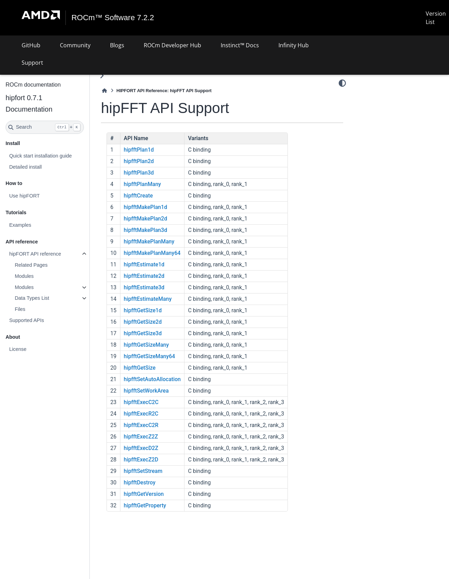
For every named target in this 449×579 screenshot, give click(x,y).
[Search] (45, 127)
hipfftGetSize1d (143, 310)
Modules (24, 276)
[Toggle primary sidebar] (101, 75)
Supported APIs (26, 320)
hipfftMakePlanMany (149, 242)
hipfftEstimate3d (144, 287)
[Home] (104, 90)
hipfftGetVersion (144, 494)
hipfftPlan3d (139, 173)
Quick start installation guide (40, 156)
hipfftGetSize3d (143, 333)
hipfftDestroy (140, 483)
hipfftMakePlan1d (145, 207)
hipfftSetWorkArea (146, 391)
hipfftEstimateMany (148, 299)
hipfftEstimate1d (144, 265)
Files (20, 309)
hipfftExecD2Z (141, 448)
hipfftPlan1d (139, 150)
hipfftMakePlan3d (145, 230)
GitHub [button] (31, 45)
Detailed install (25, 167)
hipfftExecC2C (141, 402)
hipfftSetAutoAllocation (152, 379)
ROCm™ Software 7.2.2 (112, 18)
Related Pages (31, 265)
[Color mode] (342, 83)
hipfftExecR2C (141, 414)
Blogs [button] (117, 45)
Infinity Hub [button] (293, 45)
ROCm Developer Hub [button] (172, 45)
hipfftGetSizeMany (146, 345)
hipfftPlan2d (139, 161)
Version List (436, 18)
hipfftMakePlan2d (145, 219)
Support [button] (32, 62)
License (17, 349)
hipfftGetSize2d (143, 322)
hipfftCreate (138, 196)
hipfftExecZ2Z (141, 437)
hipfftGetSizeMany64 (149, 356)
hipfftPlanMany (142, 184)
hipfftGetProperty (145, 505)
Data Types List (32, 298)
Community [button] (75, 45)
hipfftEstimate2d (144, 276)
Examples (20, 225)
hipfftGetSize (140, 368)
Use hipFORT (24, 196)
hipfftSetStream (143, 471)
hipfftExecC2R (141, 425)
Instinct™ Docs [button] (240, 45)
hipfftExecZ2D (141, 460)
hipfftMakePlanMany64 (152, 253)
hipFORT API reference (35, 254)
